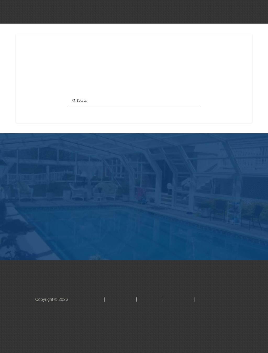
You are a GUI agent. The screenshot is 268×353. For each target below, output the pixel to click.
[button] (114, 11)
